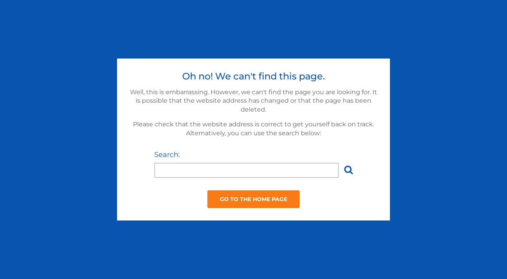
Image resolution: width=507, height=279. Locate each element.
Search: (167, 154)
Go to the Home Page (253, 199)
